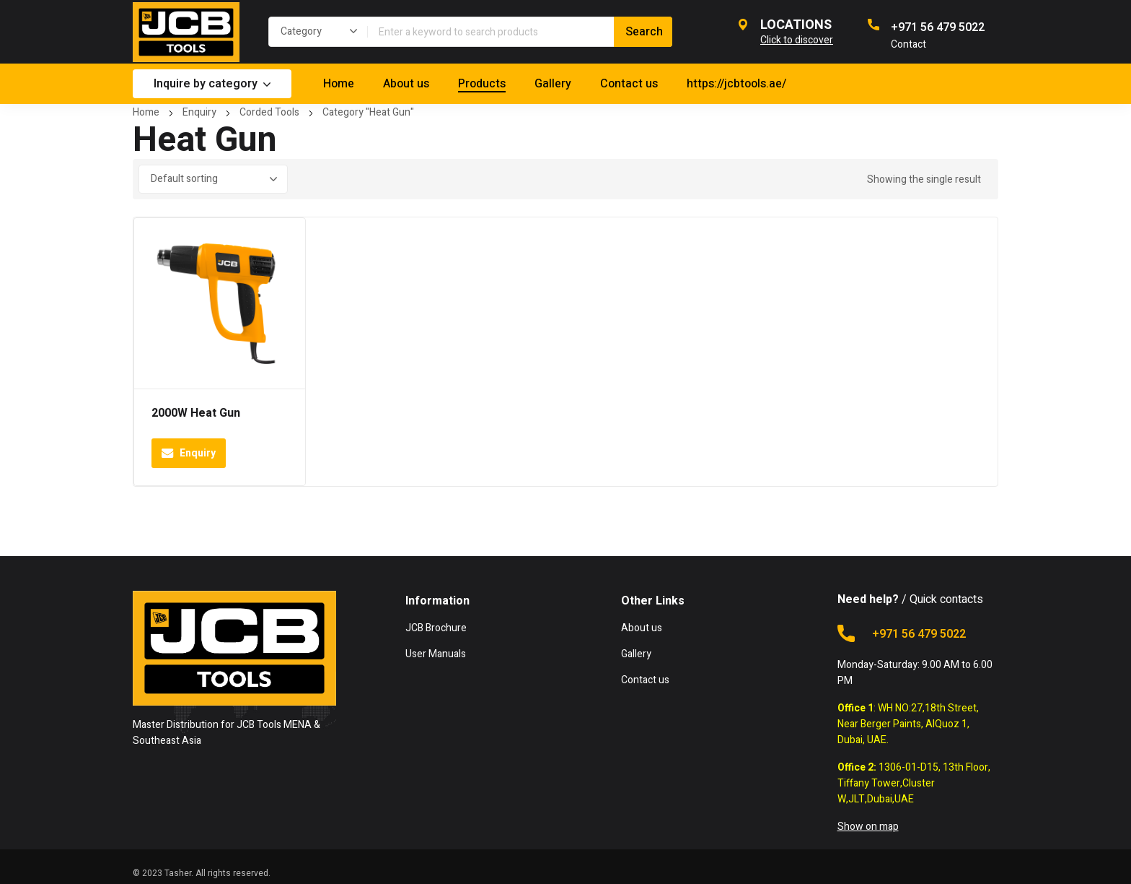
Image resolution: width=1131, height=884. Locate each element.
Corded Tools (269, 112)
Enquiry (199, 112)
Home (146, 112)
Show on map (868, 826)
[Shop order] (213, 179)
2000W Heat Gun (195, 413)
